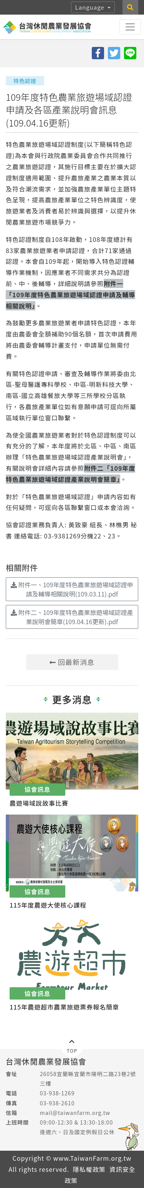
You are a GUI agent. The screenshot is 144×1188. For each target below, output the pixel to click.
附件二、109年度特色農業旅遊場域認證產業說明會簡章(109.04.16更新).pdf (72, 617)
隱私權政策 (89, 1169)
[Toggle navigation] (130, 27)
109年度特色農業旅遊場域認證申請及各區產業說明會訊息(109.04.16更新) (69, 109)
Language (90, 7)
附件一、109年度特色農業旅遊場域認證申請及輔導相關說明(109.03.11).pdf (72, 589)
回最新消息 (72, 662)
